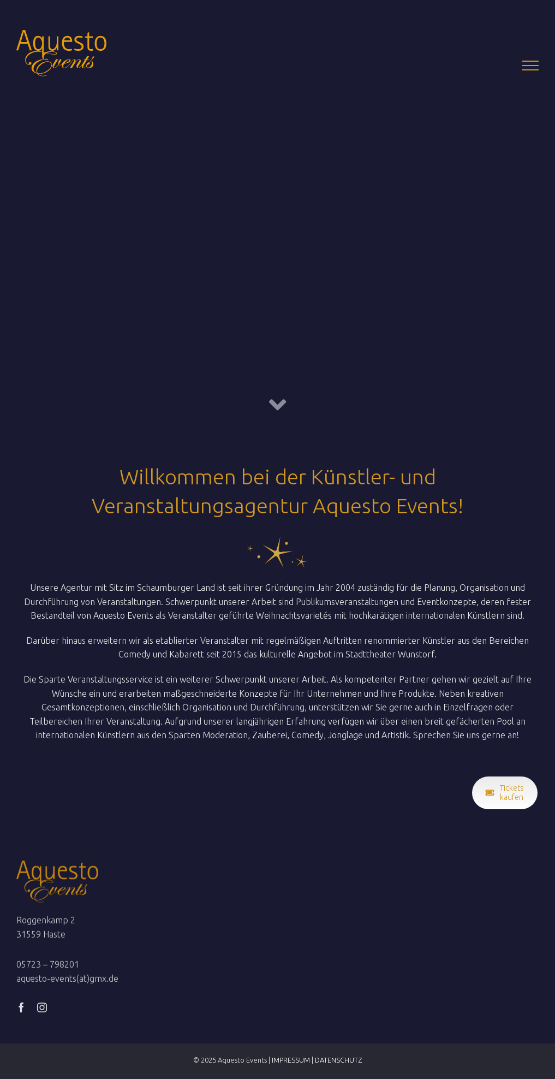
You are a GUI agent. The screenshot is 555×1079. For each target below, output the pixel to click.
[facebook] (21, 1009)
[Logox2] (57, 867)
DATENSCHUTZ (338, 1060)
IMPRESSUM (291, 1060)
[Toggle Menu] (530, 65)
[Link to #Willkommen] (277, 404)
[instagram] (42, 1009)
